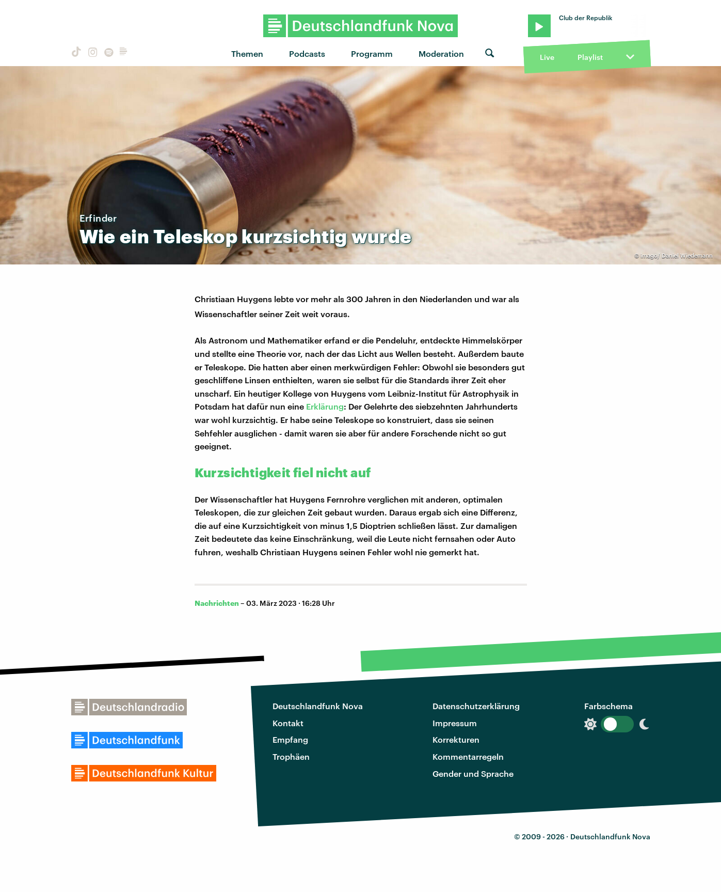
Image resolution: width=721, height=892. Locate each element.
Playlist (590, 57)
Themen (247, 53)
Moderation (441, 53)
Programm (372, 53)
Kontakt (288, 723)
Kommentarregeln (468, 756)
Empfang (290, 739)
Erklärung (325, 406)
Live (547, 57)
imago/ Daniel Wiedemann (676, 255)
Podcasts (307, 53)
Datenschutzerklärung (476, 706)
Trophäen (291, 756)
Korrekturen (455, 739)
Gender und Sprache (473, 773)
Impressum (454, 723)
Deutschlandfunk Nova (318, 706)
